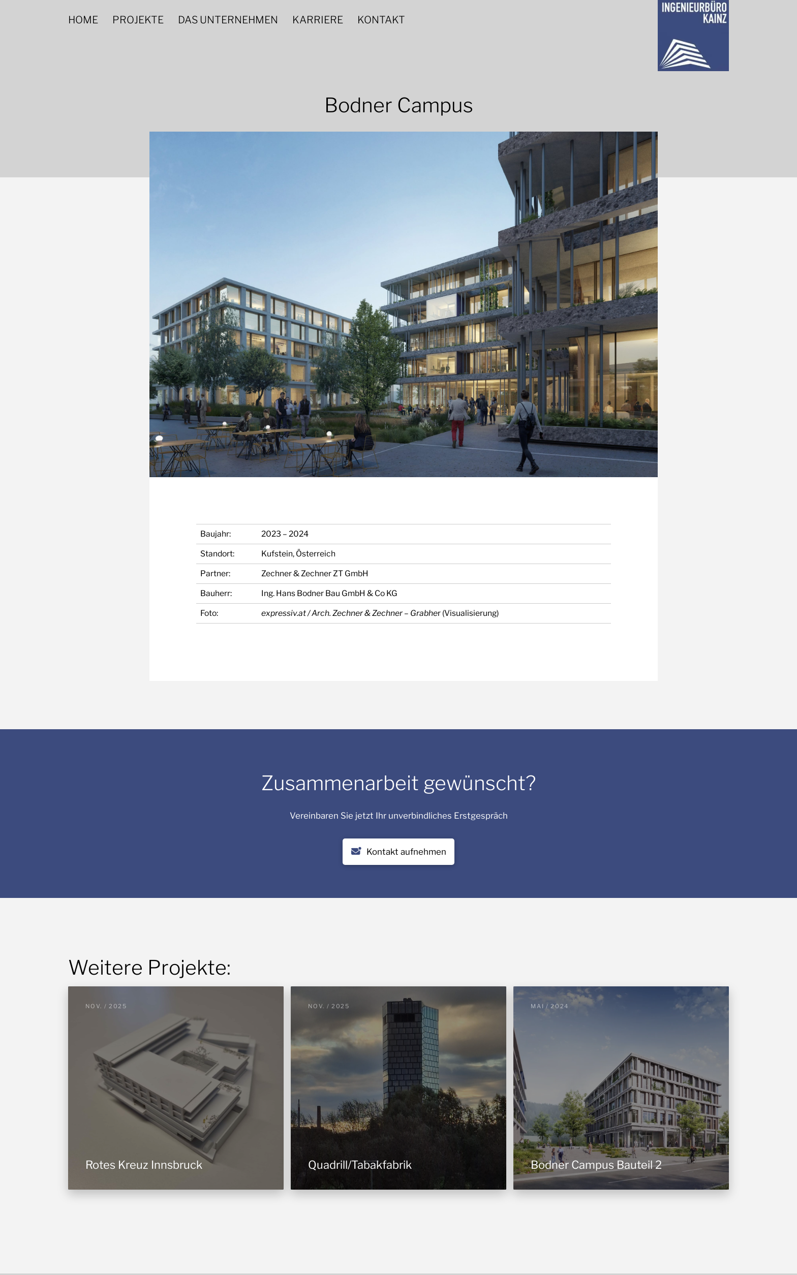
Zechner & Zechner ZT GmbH (315, 573)
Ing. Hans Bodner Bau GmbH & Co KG (329, 593)
